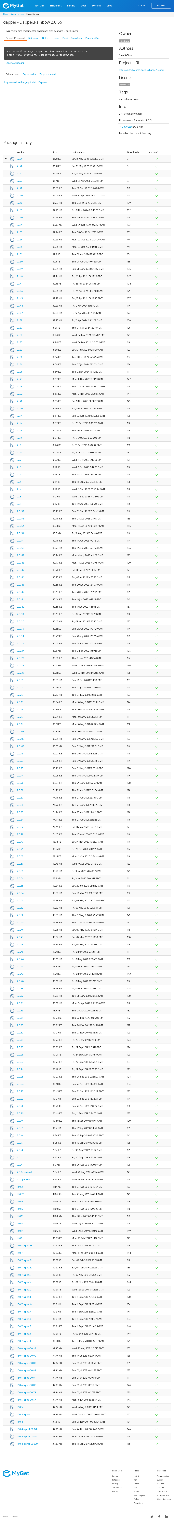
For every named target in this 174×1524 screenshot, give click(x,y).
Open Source (162, 1491)
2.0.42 (20, 973)
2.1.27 (20, 379)
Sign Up (161, 5)
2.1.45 (20, 298)
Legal (5, 1517)
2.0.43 (20, 966)
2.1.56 (20, 239)
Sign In (141, 5)
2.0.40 (20, 981)
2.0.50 (20, 922)
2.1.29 (20, 364)
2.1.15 (19, 430)
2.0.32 (20, 1032)
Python (136, 1499)
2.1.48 (20, 276)
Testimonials (117, 1488)
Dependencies (29, 74)
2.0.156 (20, 518)
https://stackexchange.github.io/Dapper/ (25, 82)
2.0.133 (20, 643)
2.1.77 (20, 173)
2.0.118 (20, 694)
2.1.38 (19, 320)
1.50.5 (20, 1407)
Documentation (163, 1476)
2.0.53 (20, 900)
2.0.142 (20, 592)
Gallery (13, 14)
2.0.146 (20, 577)
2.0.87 (20, 797)
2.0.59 (20, 871)
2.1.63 (19, 210)
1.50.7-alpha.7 (24, 1326)
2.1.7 (19, 474)
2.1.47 (20, 283)
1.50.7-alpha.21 (24, 1260)
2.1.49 (20, 269)
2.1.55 (20, 246)
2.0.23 (20, 1091)
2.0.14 (20, 1150)
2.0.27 (20, 1062)
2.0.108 (20, 731)
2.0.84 (20, 819)
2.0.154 (20, 526)
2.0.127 (20, 650)
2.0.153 (20, 533)
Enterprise (56, 6)
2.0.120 (20, 687)
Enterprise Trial (163, 1495)
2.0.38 (20, 988)
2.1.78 (20, 166)
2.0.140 (20, 606)
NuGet (136, 1476)
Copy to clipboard (14, 62)
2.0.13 (20, 1157)
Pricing (71, 6)
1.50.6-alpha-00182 (26, 1370)
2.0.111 (20, 724)
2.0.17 (20, 1128)
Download (127, 126)
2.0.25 (20, 1076)
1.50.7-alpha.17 (24, 1274)
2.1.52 (20, 254)
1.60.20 (20, 1194)
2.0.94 (20, 775)
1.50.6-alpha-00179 (26, 1392)
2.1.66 (20, 202)
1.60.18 (20, 1201)
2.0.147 (20, 570)
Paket (65, 38)
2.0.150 (20, 548)
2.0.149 (20, 555)
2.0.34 (20, 1017)
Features (39, 6)
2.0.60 (20, 863)
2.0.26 (20, 1069)
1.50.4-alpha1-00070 (27, 1443)
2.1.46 (20, 291)
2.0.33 (20, 1025)
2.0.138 (20, 614)
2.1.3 (19, 496)
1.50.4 (20, 1421)
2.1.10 (19, 452)
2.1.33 (19, 349)
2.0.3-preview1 (24, 1172)
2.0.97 (20, 760)
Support (96, 6)
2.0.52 (20, 907)
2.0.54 (20, 893)
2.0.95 (20, 768)
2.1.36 (19, 335)
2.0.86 (20, 805)
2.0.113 (20, 716)
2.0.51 (20, 915)
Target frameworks (48, 74)
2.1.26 (20, 386)
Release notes (12, 74)
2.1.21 (19, 401)
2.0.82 (20, 827)
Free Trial (160, 1488)
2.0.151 (20, 540)
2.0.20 (20, 1113)
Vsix (135, 1488)
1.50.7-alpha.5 (24, 1333)
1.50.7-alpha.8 (24, 1319)
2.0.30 (20, 1047)
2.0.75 (20, 849)
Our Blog (160, 1484)
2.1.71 (19, 188)
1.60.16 (20, 1216)
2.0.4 (19, 1164)
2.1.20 (20, 408)
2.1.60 (20, 217)
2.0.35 (20, 1010)
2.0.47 (20, 937)
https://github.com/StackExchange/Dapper (141, 70)
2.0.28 (20, 1054)
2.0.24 (20, 1084)
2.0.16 (20, 1135)
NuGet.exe (33, 38)
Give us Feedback (164, 1499)
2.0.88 (20, 790)
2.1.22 (20, 393)
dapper (21, 14)
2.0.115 (20, 702)
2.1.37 (19, 327)
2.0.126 (20, 658)
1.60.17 (20, 1208)
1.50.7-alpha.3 (24, 1341)
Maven (136, 1491)
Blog (109, 6)
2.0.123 (20, 665)
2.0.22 (20, 1098)
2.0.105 (20, 738)
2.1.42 (20, 313)
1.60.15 (20, 1223)
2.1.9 (19, 459)
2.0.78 (20, 834)
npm (135, 1480)
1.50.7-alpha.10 (24, 1304)
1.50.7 (20, 1252)
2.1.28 (20, 371)
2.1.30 (20, 357)
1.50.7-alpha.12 (24, 1289)
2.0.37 (20, 995)
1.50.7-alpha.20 (24, 1267)
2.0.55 (20, 885)
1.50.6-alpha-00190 (26, 1355)
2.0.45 (20, 951)
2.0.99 (20, 753)
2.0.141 (20, 599)
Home (5, 14)
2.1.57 (20, 232)
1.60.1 (19, 1238)
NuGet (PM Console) (15, 38)
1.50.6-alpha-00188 (26, 1363)
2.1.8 (19, 467)
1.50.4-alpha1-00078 (27, 1429)
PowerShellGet (92, 38)
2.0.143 (20, 584)
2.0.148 (20, 562)
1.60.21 (20, 1186)
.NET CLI (45, 38)
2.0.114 (20, 709)
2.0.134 (20, 636)
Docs (83, 6)
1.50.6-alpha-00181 (26, 1377)
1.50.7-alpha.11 (24, 1297)
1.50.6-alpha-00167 (26, 1399)
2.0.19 (20, 1120)
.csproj (56, 38)
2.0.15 (20, 1142)
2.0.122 (20, 672)
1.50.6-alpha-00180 (26, 1385)
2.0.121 (20, 680)
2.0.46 (20, 944)
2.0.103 (20, 746)
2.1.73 (19, 180)
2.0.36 (20, 1003)
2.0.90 (20, 783)
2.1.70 (20, 195)
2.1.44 (20, 305)
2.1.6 (19, 481)
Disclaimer (14, 1517)
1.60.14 (20, 1230)
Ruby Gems (138, 1503)
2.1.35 (19, 342)
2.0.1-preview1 (24, 1179)
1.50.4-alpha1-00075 (27, 1436)
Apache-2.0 (125, 85)
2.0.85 (20, 812)
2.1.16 (19, 423)
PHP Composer (140, 1495)
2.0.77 (20, 841)
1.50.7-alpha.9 (24, 1311)
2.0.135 (20, 628)
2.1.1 (19, 503)
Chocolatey (76, 38)
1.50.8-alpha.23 (24, 1245)
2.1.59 (20, 224)
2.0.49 (20, 929)
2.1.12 (19, 437)
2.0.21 (20, 1106)
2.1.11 (19, 445)
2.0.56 (20, 878)
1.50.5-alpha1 (23, 1414)
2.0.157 (20, 511)
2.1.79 (20, 158)
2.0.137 (20, 621)
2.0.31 (20, 1040)
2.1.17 (19, 415)
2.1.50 (20, 261)
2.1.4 (19, 489)
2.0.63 (20, 856)
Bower (136, 1484)
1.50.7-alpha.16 (24, 1282)
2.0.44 (20, 959)
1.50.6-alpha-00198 (26, 1348)
